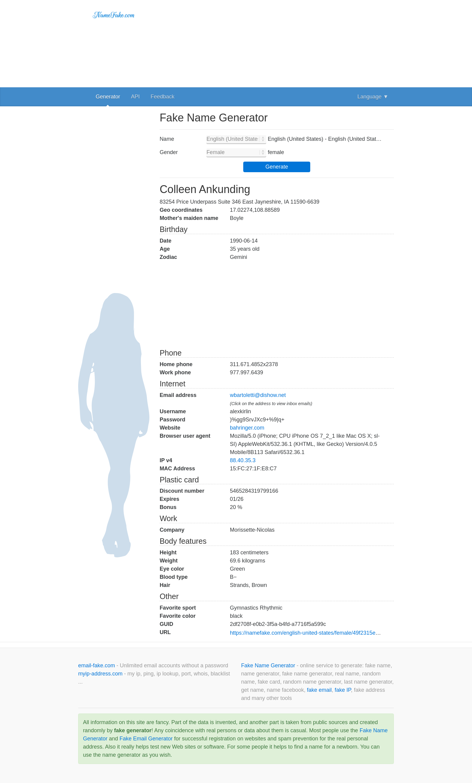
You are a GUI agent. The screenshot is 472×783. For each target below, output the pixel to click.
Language (372, 97)
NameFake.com (114, 15)
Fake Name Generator (269, 665)
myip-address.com (100, 674)
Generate (276, 167)
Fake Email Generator (146, 739)
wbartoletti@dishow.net (258, 395)
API (135, 97)
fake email (319, 690)
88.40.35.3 (243, 460)
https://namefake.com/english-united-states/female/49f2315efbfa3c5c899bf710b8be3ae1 (336, 633)
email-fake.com (97, 665)
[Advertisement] (277, 42)
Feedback (162, 97)
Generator (108, 97)
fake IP (343, 690)
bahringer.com (247, 428)
